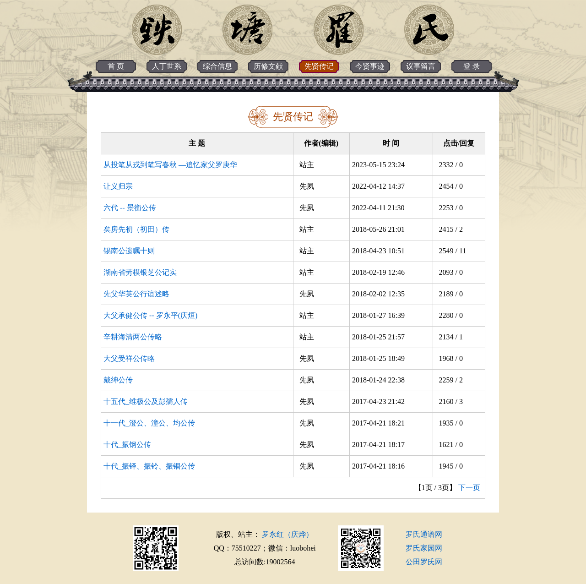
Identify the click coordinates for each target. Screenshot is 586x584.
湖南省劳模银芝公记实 (140, 272)
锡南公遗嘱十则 (129, 251)
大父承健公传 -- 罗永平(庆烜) (150, 315)
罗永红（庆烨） (287, 534)
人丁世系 (166, 66)
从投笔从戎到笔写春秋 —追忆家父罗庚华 (170, 165)
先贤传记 (319, 66)
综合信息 (217, 66)
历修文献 (268, 66)
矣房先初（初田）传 (136, 229)
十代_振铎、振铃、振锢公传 (149, 466)
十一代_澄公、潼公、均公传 (149, 423)
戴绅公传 (118, 380)
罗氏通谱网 (424, 534)
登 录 (471, 66)
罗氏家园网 (424, 548)
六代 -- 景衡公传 (129, 208)
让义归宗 (118, 186)
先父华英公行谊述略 (136, 294)
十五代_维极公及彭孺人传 (145, 401)
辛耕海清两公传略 (132, 337)
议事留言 (420, 66)
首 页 (116, 66)
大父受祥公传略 (129, 358)
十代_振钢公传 (127, 444)
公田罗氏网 (424, 562)
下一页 (469, 487)
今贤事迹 (370, 66)
